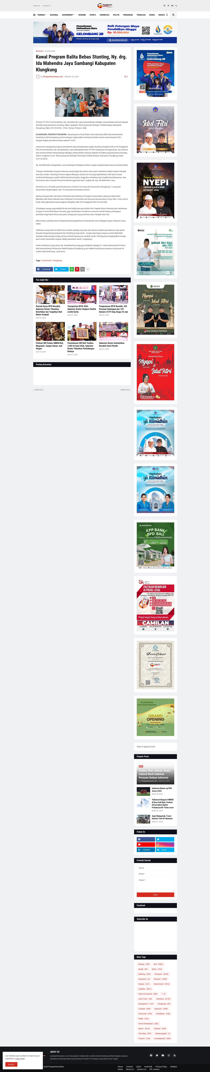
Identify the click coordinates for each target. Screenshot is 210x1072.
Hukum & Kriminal (147, 994)
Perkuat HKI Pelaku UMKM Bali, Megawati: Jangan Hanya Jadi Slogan (49, 346)
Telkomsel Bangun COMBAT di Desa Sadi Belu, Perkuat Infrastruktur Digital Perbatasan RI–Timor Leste (163, 803)
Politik (143, 1019)
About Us (36, 6)
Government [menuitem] (67, 15)
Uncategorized (162, 1038)
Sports (144, 1028)
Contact (129, 1067)
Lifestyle (144, 1009)
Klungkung (57, 260)
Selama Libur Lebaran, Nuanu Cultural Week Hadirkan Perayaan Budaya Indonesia (154, 774)
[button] (35, 14)
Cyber (138, 1067)
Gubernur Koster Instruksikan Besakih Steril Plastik (111, 344)
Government (50, 51)
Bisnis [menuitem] (152, 15)
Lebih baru (39, 390)
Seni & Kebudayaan (148, 1024)
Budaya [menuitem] (162, 15)
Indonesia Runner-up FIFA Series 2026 (162, 789)
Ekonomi (160, 979)
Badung (144, 964)
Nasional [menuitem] (54, 15)
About (120, 1067)
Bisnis (157, 969)
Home (120, 1069)
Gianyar (144, 984)
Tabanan (160, 1028)
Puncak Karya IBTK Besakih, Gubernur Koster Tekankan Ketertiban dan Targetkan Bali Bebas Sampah (49, 310)
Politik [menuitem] (116, 15)
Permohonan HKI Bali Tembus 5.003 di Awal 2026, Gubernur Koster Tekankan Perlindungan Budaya (81, 347)
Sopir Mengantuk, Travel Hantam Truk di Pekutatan (162, 817)
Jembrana (163, 999)
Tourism (144, 1038)
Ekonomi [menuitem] (82, 15)
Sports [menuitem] (93, 15)
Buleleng (144, 974)
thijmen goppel (162, 1033)
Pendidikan (163, 1014)
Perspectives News (56, 1067)
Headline (144, 989)
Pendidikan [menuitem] (128, 15)
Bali (158, 964)
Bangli (143, 969)
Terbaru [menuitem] (41, 15)
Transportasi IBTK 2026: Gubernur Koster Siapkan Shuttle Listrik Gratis (82, 309)
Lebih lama (124, 390)
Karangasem (145, 1004)
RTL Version (155, 1069)
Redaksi (173, 1067)
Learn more (20, 1059)
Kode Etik (148, 1067)
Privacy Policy (161, 1067)
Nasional (161, 1009)
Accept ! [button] (11, 1064)
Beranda (39, 51)
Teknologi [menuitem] (141, 15)
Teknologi (144, 1033)
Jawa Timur (145, 999)
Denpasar (161, 974)
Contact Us (47, 6)
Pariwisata (145, 1014)
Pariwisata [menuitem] (104, 15)
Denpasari (144, 979)
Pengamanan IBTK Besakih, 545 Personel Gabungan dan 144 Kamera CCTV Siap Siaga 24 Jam (113, 309)
